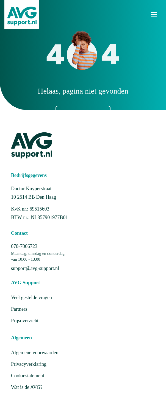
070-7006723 (24, 246)
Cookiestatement (27, 375)
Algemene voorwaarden (34, 352)
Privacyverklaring (28, 364)
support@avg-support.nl (35, 268)
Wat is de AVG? (27, 387)
